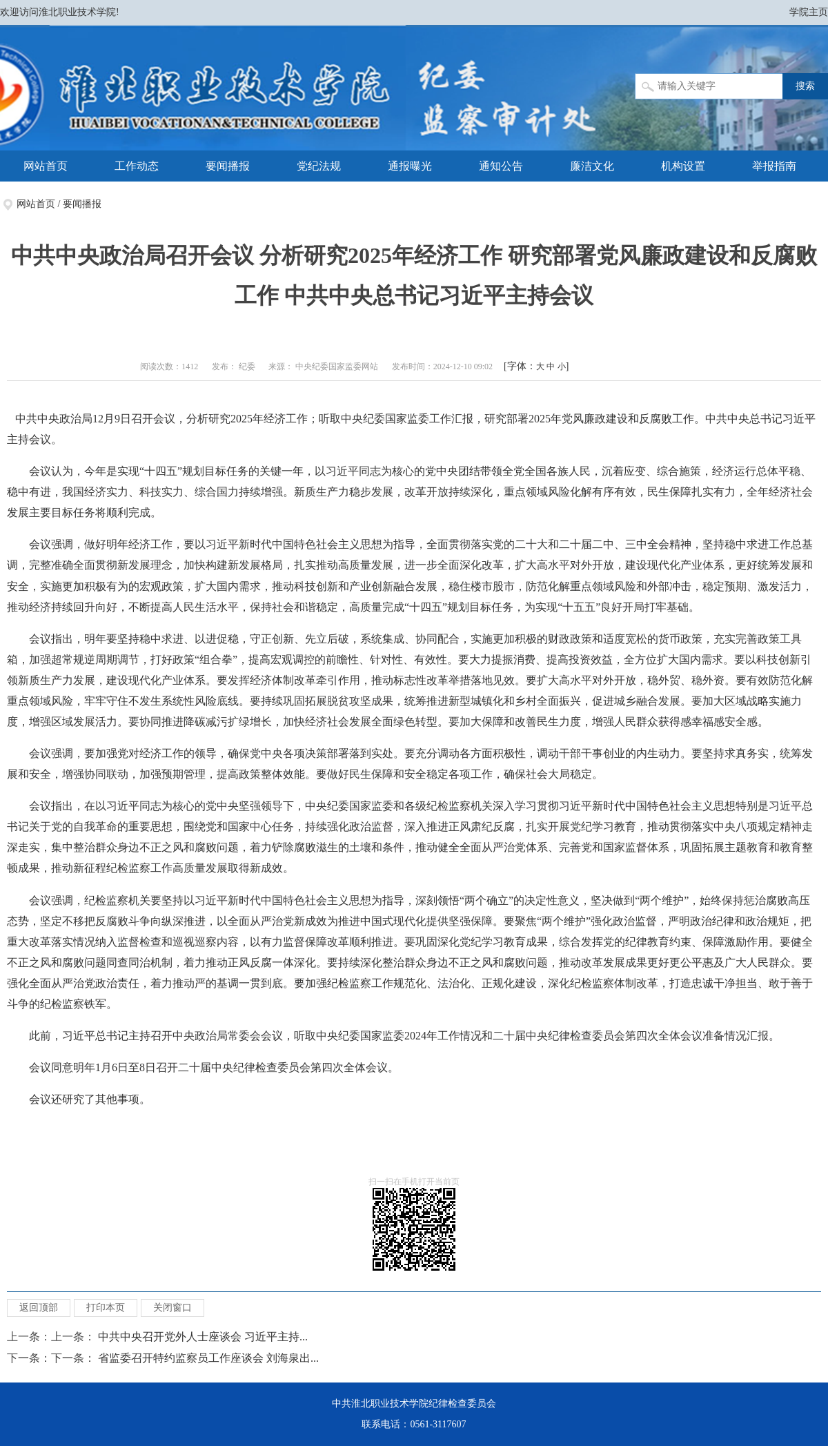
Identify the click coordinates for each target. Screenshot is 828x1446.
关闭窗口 (172, 1307)
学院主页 (808, 12)
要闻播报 (228, 166)
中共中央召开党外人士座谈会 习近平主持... (203, 1336)
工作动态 (137, 166)
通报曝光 (410, 166)
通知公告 (501, 166)
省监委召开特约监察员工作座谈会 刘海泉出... (208, 1358)
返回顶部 (38, 1307)
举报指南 (774, 166)
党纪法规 (319, 166)
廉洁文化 (592, 166)
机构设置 (683, 166)
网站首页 (45, 166)
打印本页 (105, 1307)
